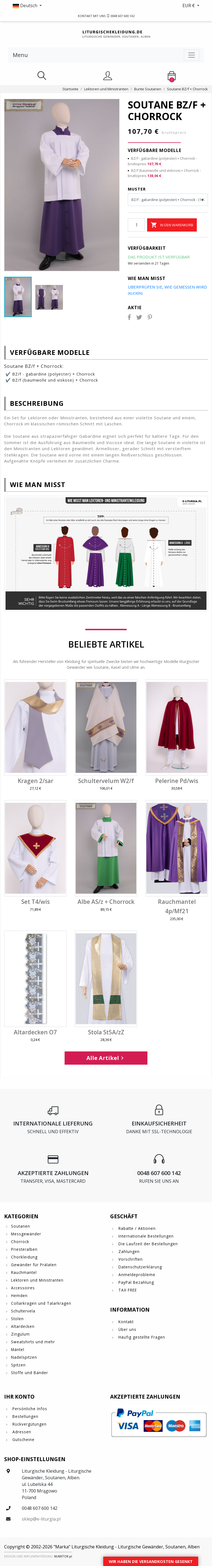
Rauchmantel (24, 1272)
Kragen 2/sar (35, 781)
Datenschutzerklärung (139, 1266)
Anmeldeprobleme (136, 1274)
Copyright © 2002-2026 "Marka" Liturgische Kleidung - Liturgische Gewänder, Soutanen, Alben (102, 1547)
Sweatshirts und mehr (33, 1341)
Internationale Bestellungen (145, 1236)
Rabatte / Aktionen (136, 1228)
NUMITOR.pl (63, 1556)
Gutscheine (23, 1439)
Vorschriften (130, 1259)
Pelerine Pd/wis (176, 781)
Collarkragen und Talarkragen (41, 1303)
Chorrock (20, 1241)
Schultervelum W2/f (106, 781)
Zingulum (20, 1334)
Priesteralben (24, 1249)
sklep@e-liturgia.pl (41, 1519)
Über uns (126, 1329)
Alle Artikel (106, 1058)
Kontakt (125, 1321)
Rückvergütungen (29, 1424)
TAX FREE (127, 1290)
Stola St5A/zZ (106, 1032)
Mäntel (17, 1349)
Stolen (17, 1318)
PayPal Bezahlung (135, 1282)
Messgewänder (26, 1233)
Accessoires (23, 1287)
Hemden (19, 1295)
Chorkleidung (24, 1257)
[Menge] (136, 225)
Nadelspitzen (24, 1357)
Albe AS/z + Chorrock (106, 902)
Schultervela (23, 1311)
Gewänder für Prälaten (34, 1264)
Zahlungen (128, 1251)
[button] (55, 5)
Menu (20, 55)
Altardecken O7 (35, 1032)
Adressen (21, 1431)
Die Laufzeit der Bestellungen (147, 1243)
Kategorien (21, 1216)
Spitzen (18, 1364)
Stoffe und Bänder (29, 1372)
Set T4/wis (35, 902)
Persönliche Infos (29, 1408)
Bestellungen (24, 1416)
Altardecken (23, 1326)
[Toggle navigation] (191, 55)
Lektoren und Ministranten (37, 1280)
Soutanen (20, 1226)
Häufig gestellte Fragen (141, 1337)
